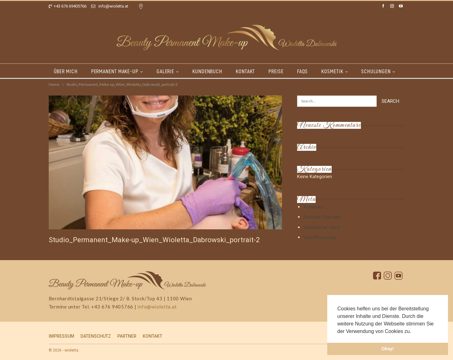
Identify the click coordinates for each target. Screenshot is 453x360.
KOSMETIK (332, 71)
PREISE (275, 71)
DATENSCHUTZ (95, 336)
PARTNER (126, 336)
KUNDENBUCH (207, 71)
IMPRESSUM (61, 336)
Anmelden (313, 207)
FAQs (302, 71)
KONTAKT (245, 71)
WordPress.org (319, 237)
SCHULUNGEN (375, 71)
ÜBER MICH (66, 71)
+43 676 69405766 (67, 6)
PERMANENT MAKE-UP (114, 71)
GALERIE (165, 71)
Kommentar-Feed (321, 227)
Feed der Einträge (321, 217)
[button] (413, 332)
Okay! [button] (387, 348)
